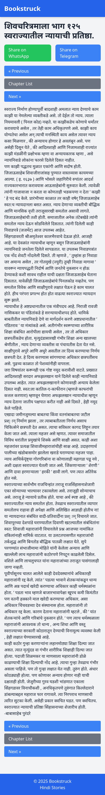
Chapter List (20, 84)
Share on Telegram (69, 53)
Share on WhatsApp (18, 53)
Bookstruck (22, 8)
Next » (14, 96)
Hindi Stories (52, 787)
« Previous (18, 71)
